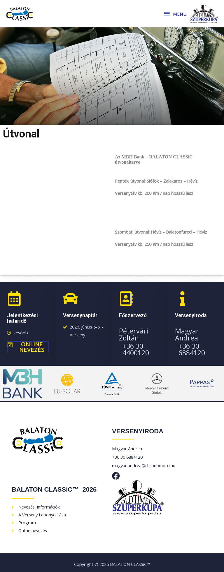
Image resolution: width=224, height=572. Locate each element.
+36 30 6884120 (191, 349)
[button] (28, 347)
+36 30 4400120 (136, 349)
